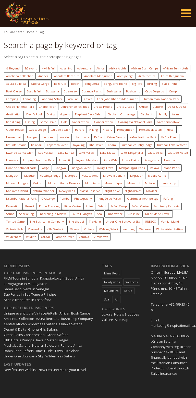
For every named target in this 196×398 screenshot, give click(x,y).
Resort (29, 206)
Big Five (137, 84)
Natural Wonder (43, 191)
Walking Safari (108, 229)
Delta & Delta (177, 106)
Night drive (112, 191)
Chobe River (47, 106)
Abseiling (66, 68)
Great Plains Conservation (24, 334)
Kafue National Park (143, 137)
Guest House (15, 129)
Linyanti (64, 160)
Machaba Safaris (17, 345)
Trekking (95, 221)
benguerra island (115, 84)
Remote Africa (71, 345)
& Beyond (13, 68)
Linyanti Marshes (86, 160)
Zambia (84, 237)
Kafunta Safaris (16, 145)
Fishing (30, 122)
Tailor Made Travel (157, 214)
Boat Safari (34, 91)
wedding (128, 229)
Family (162, 114)
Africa (100, 68)
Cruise (143, 106)
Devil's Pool (34, 114)
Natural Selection (45, 345)
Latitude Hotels (178, 152)
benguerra (91, 84)
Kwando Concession (19, 152)
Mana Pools (171, 168)
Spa (99, 214)
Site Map (121, 319)
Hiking (93, 129)
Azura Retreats (47, 318)
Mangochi (12, 175)
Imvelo (64, 137)
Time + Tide (44, 350)
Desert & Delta (15, 329)
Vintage (89, 229)
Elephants (147, 114)
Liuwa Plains (130, 160)
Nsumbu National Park (21, 198)
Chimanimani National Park (160, 99)
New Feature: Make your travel (62, 369)
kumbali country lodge (136, 145)
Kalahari (36, 145)
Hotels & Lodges (126, 314)
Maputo (29, 175)
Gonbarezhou (103, 122)
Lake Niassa (108, 152)
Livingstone (151, 160)
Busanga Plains (92, 91)
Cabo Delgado (154, 91)
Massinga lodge (50, 175)
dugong (65, 114)
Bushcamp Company (77, 318)
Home (30, 32)
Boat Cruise (14, 91)
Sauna (10, 214)
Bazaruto (60, 84)
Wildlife (31, 237)
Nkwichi (151, 191)
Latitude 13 (155, 152)
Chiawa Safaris (70, 324)
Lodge (45, 168)
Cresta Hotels (103, 106)
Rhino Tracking (49, 206)
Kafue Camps (116, 137)
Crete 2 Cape (125, 106)
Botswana (52, 91)
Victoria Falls (14, 229)
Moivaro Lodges (17, 183)
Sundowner (114, 214)
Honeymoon (125, 129)
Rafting (168, 198)
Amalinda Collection (19, 76)
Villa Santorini (56, 229)
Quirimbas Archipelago (142, 198)
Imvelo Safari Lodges (52, 340)
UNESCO (150, 221)
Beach (75, 84)
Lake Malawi (87, 152)
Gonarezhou (80, 122)
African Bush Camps (144, 68)
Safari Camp (119, 206)
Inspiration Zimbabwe (26, 13)
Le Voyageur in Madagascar (25, 283)
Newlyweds (67, 191)
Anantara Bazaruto (66, 76)
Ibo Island (48, 137)
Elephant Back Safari (89, 114)
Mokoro (38, 183)
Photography (83, 198)
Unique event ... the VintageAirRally (31, 313)
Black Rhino (170, 84)
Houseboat (13, 137)
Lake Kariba (66, 152)
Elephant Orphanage (121, 114)
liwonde (169, 160)
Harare (79, 129)
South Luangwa (81, 214)
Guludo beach (60, 129)
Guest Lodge (37, 129)
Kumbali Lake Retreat (172, 145)
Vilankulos (35, 229)
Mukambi (133, 183)
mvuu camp (168, 183)
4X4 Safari (48, 68)
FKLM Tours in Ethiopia (21, 278)
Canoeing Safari (51, 99)
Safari (102, 206)
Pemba (64, 198)
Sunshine (133, 214)
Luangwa (60, 168)
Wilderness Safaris (60, 356)
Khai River (96, 145)
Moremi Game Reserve (64, 183)
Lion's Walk (110, 160)
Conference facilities (74, 106)
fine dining (13, 122)
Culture (158, 106)
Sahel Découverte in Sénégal (26, 289)
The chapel (76, 221)
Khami (112, 145)
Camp (173, 91)
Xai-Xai (45, 237)
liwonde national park (21, 168)
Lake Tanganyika (131, 152)
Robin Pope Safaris (19, 350)
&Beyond (30, 68)
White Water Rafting (169, 229)
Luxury (107, 314)
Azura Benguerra (172, 76)
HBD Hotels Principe (19, 340)
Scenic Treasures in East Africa (27, 299)
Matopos (71, 175)
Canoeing (29, 99)
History (107, 129)
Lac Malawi (45, 152)
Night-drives (133, 191)
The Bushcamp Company (47, 221)
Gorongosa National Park (135, 122)
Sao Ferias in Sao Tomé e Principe (30, 294)
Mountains (92, 183)
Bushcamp (133, 91)
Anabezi (43, 76)
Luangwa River (81, 168)
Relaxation (13, 206)
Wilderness (13, 237)
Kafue (98, 137)
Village (74, 229)
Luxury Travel (104, 168)
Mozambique (113, 183)
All (116, 299)
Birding (152, 84)
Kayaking (78, 145)
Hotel (170, 129)
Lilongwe (12, 160)
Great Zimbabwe (168, 122)
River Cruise (72, 206)
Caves (88, 99)
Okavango (48, 198)
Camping (12, 99)
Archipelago (125, 76)
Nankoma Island (17, 191)
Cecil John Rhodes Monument (117, 99)
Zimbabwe (101, 237)
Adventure (84, 68)
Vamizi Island (170, 221)
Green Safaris (57, 334)
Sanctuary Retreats (166, 206)
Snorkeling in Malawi (53, 214)
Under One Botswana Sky (123, 221)
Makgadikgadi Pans (132, 168)
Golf (64, 122)
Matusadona (90, 175)
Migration (136, 175)
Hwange (31, 137)
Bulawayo (70, 91)
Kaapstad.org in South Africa (62, 278)
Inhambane (81, 137)
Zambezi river (64, 237)
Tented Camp (15, 221)
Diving (51, 114)
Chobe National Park (20, 106)
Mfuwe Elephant (114, 175)
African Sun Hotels (175, 68)
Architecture (147, 76)
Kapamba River (57, 145)
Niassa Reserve (90, 191)
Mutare (150, 183)
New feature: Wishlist (20, 369)
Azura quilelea (16, 84)
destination (13, 114)
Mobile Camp (157, 175)
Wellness (145, 229)
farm (175, 114)
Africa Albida (117, 68)
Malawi (154, 168)
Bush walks (113, 91)
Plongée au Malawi (109, 198)
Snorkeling (26, 214)
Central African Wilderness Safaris (30, 324)
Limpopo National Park (38, 160)
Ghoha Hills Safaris (43, 329)
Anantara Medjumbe (98, 76)
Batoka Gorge (40, 84)
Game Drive (48, 122)
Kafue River (169, 137)
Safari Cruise (140, 206)
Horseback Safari (150, 129)
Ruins (89, 206)
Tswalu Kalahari (67, 350)
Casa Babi (73, 99)
